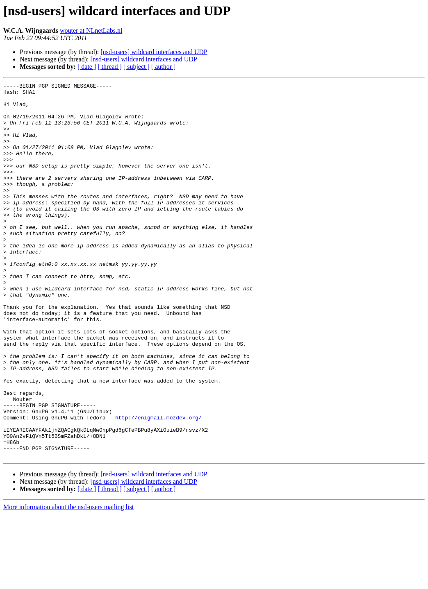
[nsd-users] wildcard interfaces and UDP (153, 51)
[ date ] (86, 66)
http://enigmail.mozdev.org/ (158, 485)
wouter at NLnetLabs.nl (91, 30)
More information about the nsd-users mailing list (68, 581)
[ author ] (163, 66)
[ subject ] (136, 66)
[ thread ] (110, 66)
